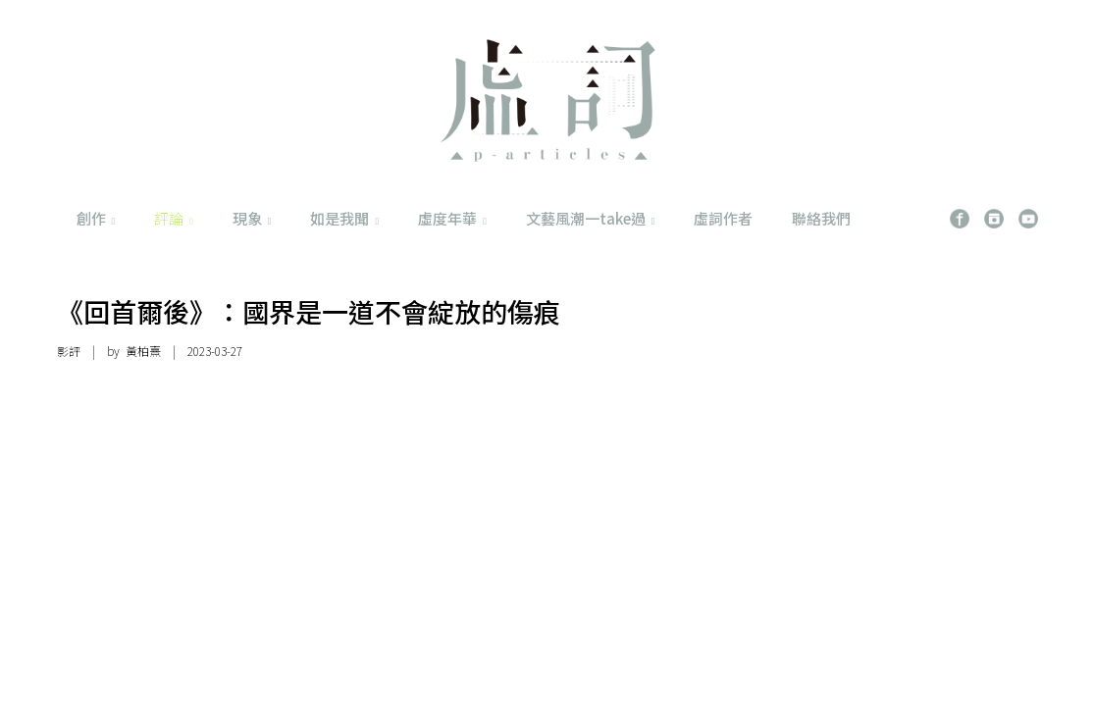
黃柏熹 (143, 350)
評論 (173, 218)
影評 (68, 350)
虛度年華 (452, 218)
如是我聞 (344, 218)
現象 (252, 218)
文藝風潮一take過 (590, 218)
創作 (96, 218)
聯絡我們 (821, 218)
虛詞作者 (723, 218)
